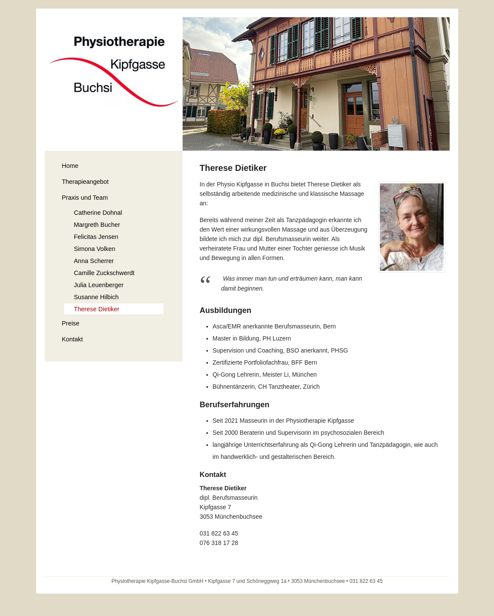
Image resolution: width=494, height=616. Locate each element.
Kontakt (72, 339)
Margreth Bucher (97, 224)
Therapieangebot (85, 181)
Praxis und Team (85, 197)
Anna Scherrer (94, 260)
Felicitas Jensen (96, 236)
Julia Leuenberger (99, 285)
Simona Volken (94, 248)
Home (70, 165)
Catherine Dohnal (98, 212)
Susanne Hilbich (96, 297)
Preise (71, 323)
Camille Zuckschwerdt (104, 272)
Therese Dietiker (97, 309)
